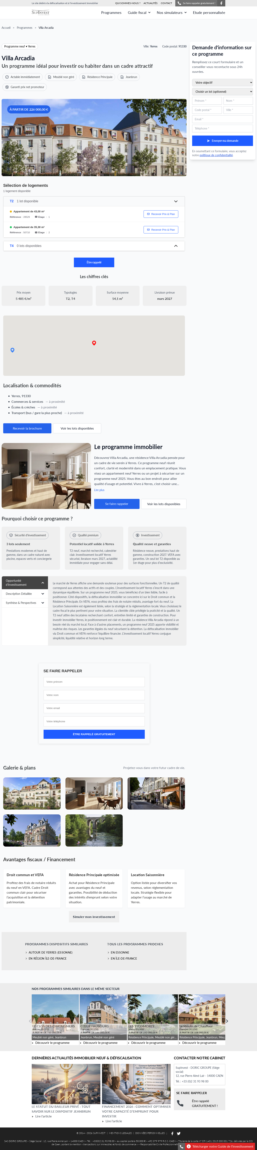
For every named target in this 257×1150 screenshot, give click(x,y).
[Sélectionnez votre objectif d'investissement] (222, 82)
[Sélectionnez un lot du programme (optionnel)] (222, 91)
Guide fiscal (139, 12)
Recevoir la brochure (27, 428)
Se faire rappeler (116, 504)
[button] (94, 343)
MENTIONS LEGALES (120, 1133)
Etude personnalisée (209, 12)
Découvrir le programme (50, 1042)
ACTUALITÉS (151, 3)
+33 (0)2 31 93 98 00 (195, 1081)
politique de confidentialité (216, 155)
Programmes (111, 12)
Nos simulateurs (172, 12)
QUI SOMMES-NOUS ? (127, 3)
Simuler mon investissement (94, 917)
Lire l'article (42, 1116)
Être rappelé (94, 262)
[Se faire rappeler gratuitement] (181, 1146)
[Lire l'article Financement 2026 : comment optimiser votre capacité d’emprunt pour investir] (136, 1084)
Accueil (6, 27)
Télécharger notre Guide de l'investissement (220, 1146)
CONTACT (166, 3)
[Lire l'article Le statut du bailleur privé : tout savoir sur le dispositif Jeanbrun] (66, 1084)
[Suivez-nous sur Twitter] (178, 1133)
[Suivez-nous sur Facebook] (221, 3)
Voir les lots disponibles (77, 428)
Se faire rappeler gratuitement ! (196, 3)
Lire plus (99, 490)
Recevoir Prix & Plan (161, 214)
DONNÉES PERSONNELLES (150, 1133)
